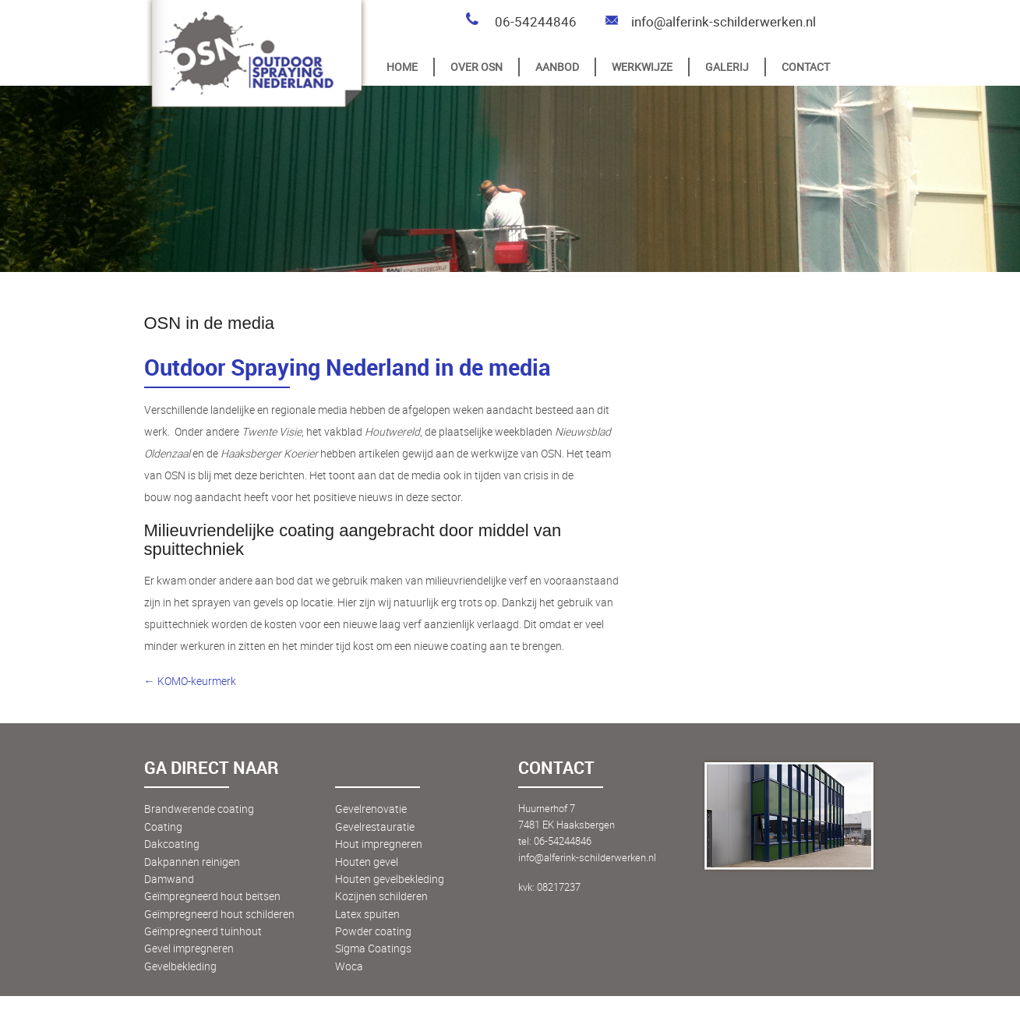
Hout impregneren (378, 843)
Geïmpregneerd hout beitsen (212, 895)
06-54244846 (520, 21)
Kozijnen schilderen (381, 895)
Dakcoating (171, 843)
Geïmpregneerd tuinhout (203, 931)
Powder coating (373, 931)
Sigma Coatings (373, 948)
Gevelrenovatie (371, 808)
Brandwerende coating (199, 808)
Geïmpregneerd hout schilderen (219, 913)
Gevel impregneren (189, 948)
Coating (163, 826)
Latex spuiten (367, 913)
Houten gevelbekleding (389, 878)
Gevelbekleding (180, 966)
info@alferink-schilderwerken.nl (710, 21)
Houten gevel (366, 861)
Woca (349, 966)
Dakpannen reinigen (192, 861)
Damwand (169, 878)
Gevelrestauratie (375, 826)
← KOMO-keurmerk (190, 680)
